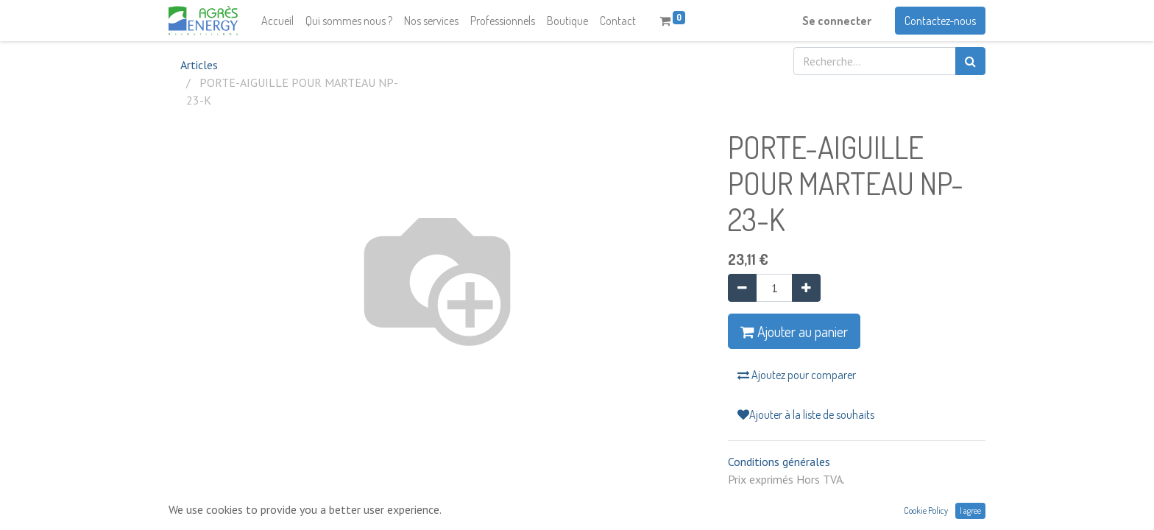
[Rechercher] (970, 61)
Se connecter (836, 20)
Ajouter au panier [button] (794, 331)
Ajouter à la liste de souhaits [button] (805, 414)
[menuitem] (277, 20)
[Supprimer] (742, 288)
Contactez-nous (940, 20)
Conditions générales (779, 461)
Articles (199, 64)
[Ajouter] (806, 288)
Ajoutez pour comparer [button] (796, 374)
